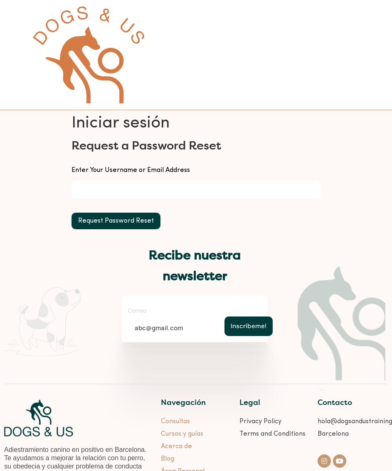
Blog (167, 459)
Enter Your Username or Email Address (130, 170)
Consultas (175, 421)
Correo (137, 310)
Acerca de (176, 446)
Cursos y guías (182, 434)
